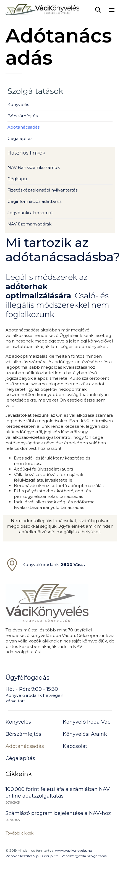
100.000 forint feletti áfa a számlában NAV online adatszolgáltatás (58, 792)
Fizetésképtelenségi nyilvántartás (42, 190)
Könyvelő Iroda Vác (86, 722)
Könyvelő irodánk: (53, 564)
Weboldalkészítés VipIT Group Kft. (32, 856)
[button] (19, 833)
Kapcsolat (75, 746)
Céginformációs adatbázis (34, 201)
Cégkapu (17, 178)
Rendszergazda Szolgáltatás (83, 856)
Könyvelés (18, 104)
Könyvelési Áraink (85, 734)
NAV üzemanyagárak (29, 224)
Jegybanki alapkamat (30, 212)
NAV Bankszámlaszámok (33, 167)
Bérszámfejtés (22, 115)
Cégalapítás (19, 138)
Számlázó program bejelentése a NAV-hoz (58, 813)
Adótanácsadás (23, 127)
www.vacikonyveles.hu (73, 850)
